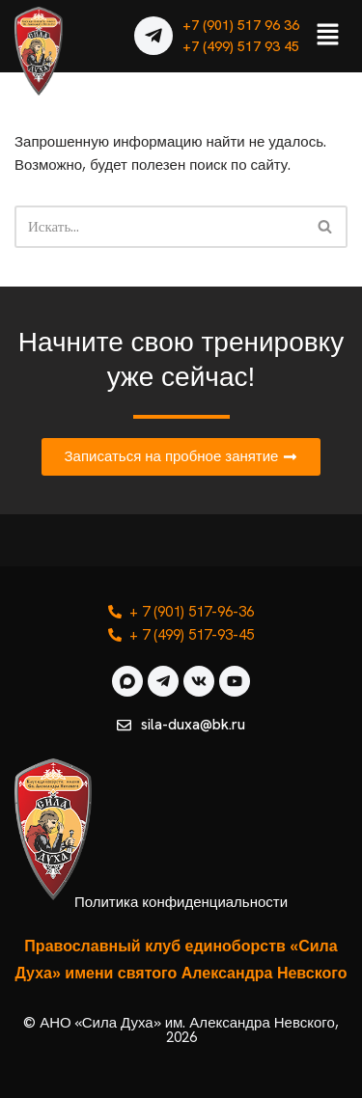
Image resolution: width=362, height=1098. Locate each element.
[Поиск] (159, 227)
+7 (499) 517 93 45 (240, 46)
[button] (328, 35)
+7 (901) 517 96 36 (240, 25)
